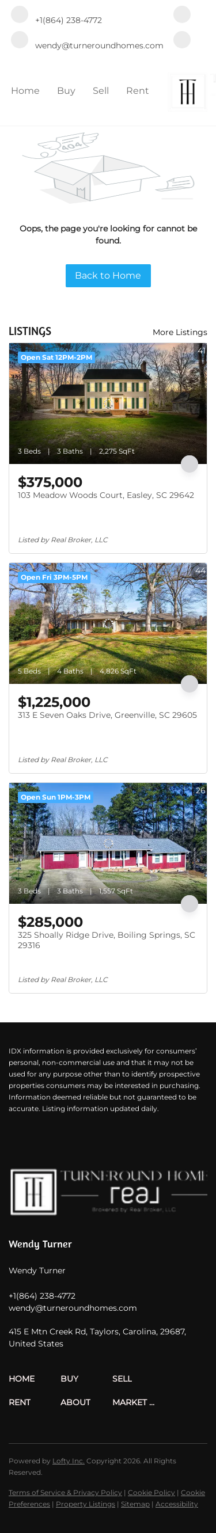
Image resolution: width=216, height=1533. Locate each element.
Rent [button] (137, 90)
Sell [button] (101, 90)
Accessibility (177, 1504)
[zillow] (182, 41)
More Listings (180, 332)
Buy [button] (66, 90)
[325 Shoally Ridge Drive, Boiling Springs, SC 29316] (108, 843)
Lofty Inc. (68, 1460)
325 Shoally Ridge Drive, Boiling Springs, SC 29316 (106, 940)
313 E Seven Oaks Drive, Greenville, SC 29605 (107, 715)
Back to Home (108, 275)
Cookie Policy (151, 1492)
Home (25, 90)
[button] (34, 1379)
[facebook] (182, 15)
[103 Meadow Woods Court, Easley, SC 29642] (108, 403)
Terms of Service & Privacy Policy (65, 1492)
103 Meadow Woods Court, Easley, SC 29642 (106, 495)
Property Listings (85, 1504)
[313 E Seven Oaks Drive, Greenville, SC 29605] (108, 623)
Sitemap (135, 1504)
